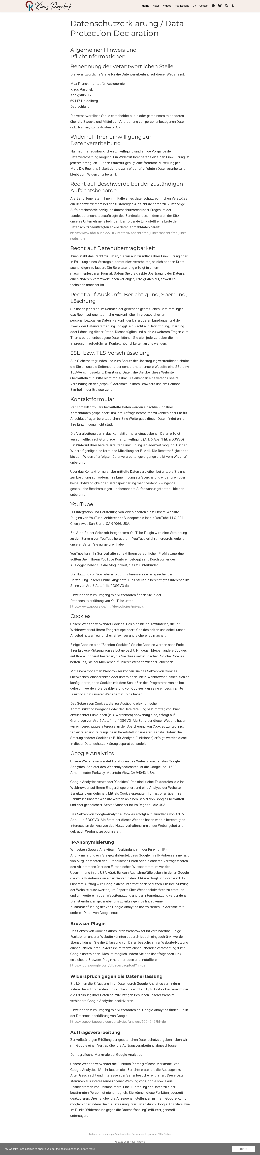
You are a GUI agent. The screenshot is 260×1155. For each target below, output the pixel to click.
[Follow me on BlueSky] (220, 6)
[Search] (226, 6)
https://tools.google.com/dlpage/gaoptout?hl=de (107, 965)
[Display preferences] (232, 6)
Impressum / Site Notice (158, 1134)
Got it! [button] (243, 1149)
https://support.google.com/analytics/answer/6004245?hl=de (118, 1022)
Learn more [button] (88, 1149)
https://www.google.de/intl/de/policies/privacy (106, 606)
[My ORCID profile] (213, 6)
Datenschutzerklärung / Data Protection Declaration (116, 1134)
